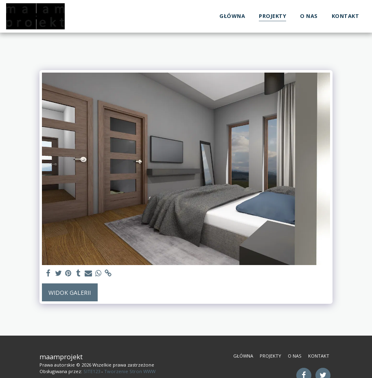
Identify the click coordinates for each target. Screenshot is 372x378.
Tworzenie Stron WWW (129, 371)
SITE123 (91, 371)
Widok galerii (69, 292)
